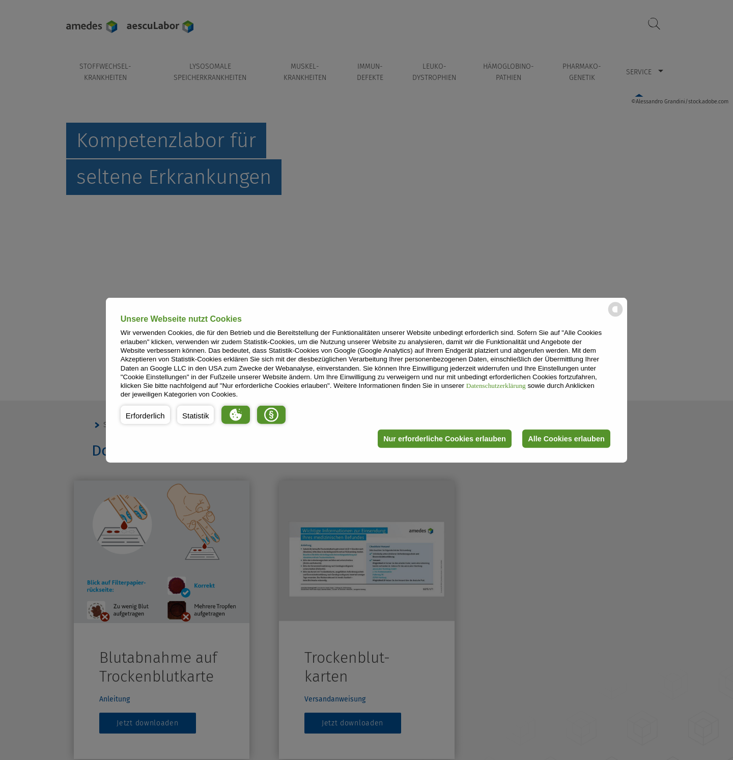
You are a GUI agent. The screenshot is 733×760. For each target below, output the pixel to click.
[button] (145, 415)
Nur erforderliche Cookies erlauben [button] (444, 439)
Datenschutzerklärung (496, 385)
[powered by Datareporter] (615, 316)
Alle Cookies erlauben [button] (566, 439)
